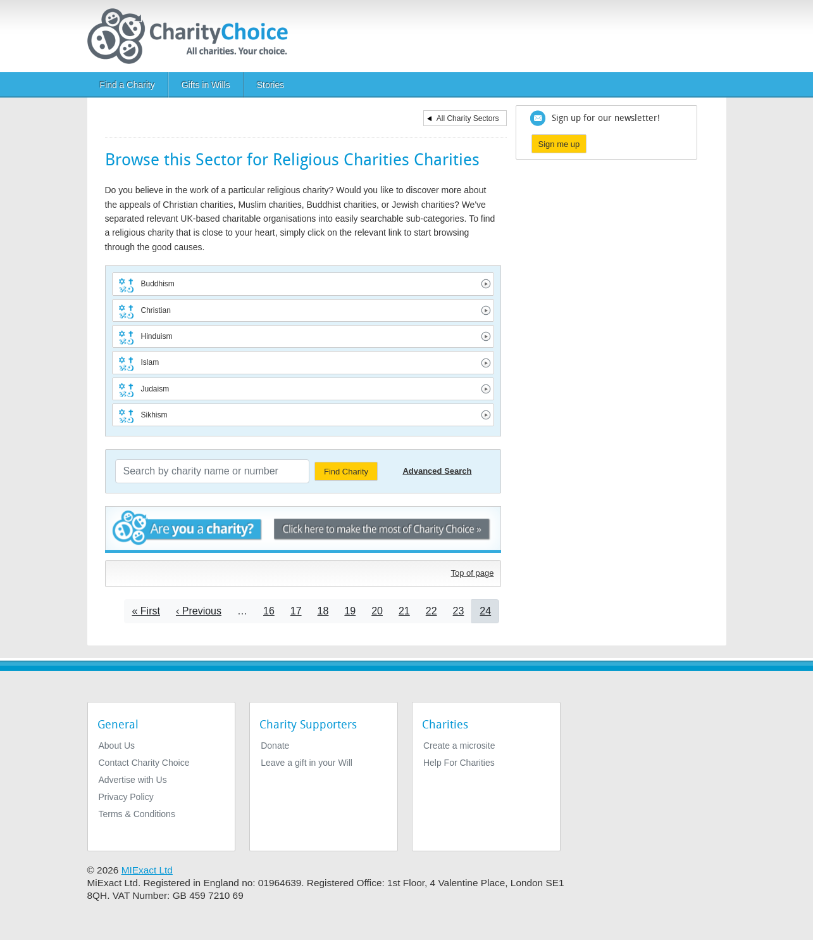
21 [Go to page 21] (404, 611)
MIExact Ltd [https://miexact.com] (147, 870)
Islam (150, 362)
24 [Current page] (485, 611)
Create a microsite (459, 745)
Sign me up (559, 144)
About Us (117, 745)
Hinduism (157, 336)
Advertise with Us (133, 780)
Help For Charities (459, 763)
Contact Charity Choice (144, 763)
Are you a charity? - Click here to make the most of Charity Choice (303, 530)
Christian (156, 310)
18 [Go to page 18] (323, 611)
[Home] (192, 36)
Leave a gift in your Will (306, 763)
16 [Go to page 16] (269, 611)
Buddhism (158, 283)
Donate (275, 745)
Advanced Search (436, 471)
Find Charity (346, 471)
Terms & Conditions (137, 814)
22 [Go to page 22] (431, 611)
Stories (271, 85)
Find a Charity (127, 85)
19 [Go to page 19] (350, 611)
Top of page (472, 573)
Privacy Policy (126, 797)
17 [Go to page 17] (296, 611)
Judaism (155, 388)
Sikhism (154, 414)
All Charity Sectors (468, 118)
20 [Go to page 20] (377, 611)
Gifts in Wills (206, 85)
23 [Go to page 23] (458, 611)
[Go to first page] (146, 611)
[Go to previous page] (198, 611)
